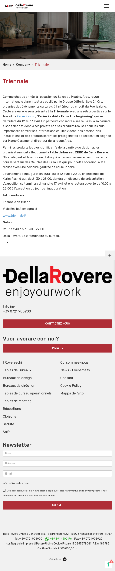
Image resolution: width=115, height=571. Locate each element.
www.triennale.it (14, 215)
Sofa (7, 432)
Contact (66, 378)
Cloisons (9, 416)
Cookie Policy (70, 386)
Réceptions (12, 409)
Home (7, 64)
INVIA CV (57, 348)
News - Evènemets (75, 370)
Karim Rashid (26, 116)
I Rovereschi (12, 362)
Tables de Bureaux (17, 370)
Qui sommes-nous (74, 362)
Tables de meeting (17, 401)
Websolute (58, 559)
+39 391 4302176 (61, 538)
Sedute (8, 424)
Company (23, 64)
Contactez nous (57, 323)
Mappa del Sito (72, 393)
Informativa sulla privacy (16, 483)
